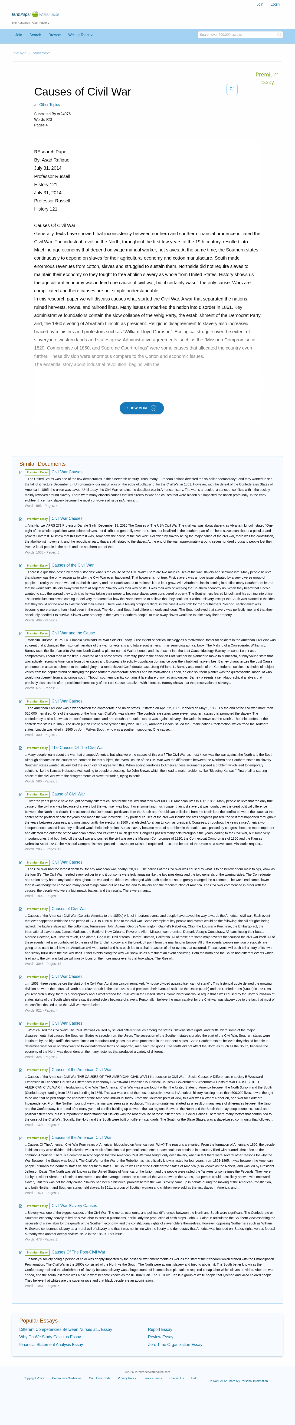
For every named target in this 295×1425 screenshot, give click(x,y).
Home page (19, 53)
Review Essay (160, 1337)
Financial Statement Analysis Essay (51, 1344)
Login (275, 4)
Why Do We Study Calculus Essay (50, 1337)
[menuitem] (260, 4)
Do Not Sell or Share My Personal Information (238, 1381)
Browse (55, 35)
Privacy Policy (127, 1378)
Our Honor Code (100, 1378)
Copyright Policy (34, 1378)
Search (35, 35)
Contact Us (176, 1378)
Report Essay (160, 1329)
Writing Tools (78, 35)
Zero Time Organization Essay (175, 1344)
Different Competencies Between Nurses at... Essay (65, 1329)
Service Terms (153, 1378)
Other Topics (41, 53)
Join (259, 4)
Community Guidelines (67, 1378)
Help (194, 1378)
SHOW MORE (141, 408)
